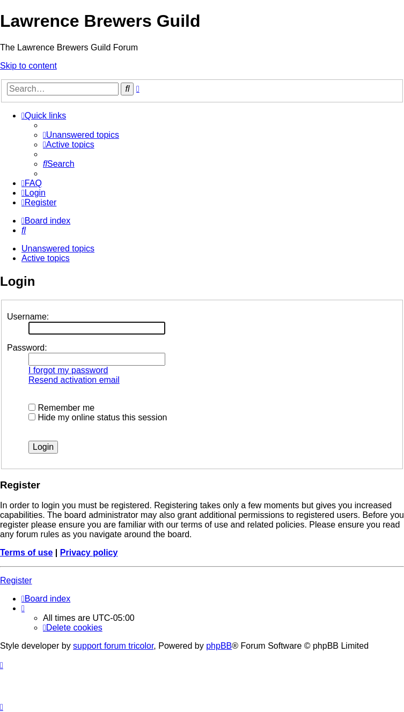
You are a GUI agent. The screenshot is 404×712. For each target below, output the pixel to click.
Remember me (61, 407)
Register (16, 580)
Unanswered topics (57, 248)
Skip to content (28, 65)
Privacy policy (89, 552)
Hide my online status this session (97, 417)
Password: (27, 347)
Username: (28, 316)
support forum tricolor (113, 645)
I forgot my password (68, 370)
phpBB (219, 645)
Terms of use (26, 552)
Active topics (45, 258)
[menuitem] (81, 134)
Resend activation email (74, 379)
